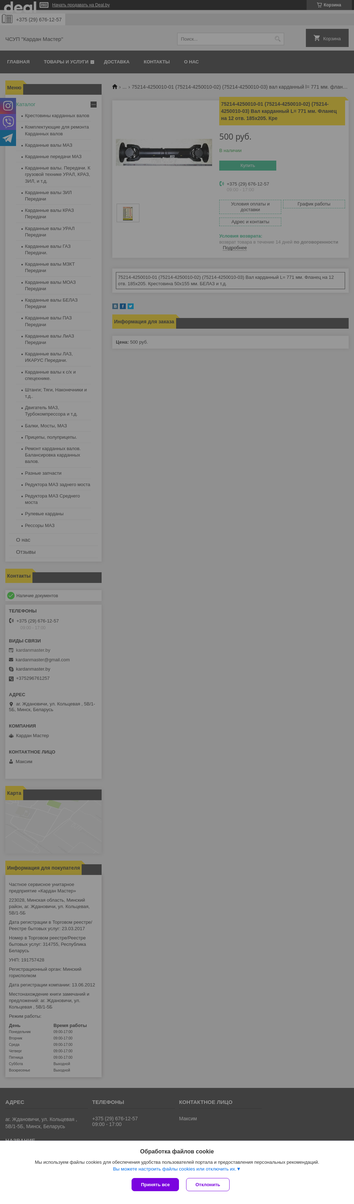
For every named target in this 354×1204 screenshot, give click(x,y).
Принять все (155, 1184)
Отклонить (207, 1184)
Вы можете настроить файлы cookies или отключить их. (174, 1169)
